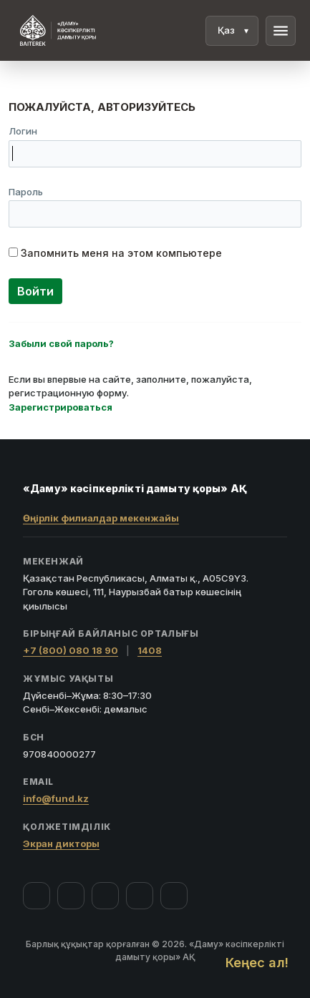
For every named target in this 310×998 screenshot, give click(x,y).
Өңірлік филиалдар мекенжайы (101, 518)
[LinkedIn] (174, 895)
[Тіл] (231, 31)
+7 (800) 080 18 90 (70, 650)
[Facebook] (36, 895)
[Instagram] (70, 895)
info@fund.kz (56, 798)
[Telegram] (139, 895)
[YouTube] (105, 895)
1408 (149, 650)
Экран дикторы (61, 843)
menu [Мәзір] (280, 30)
